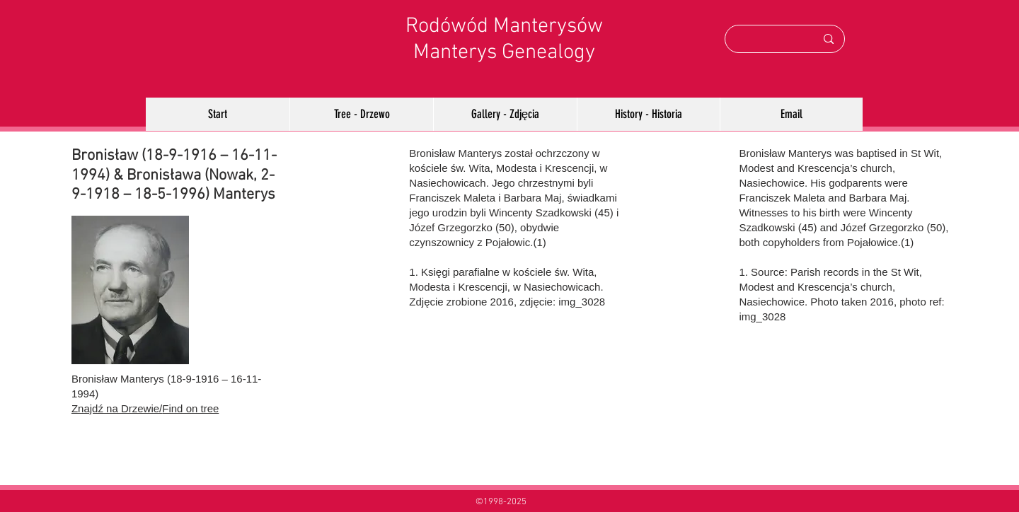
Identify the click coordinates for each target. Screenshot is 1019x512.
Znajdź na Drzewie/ (116, 408)
